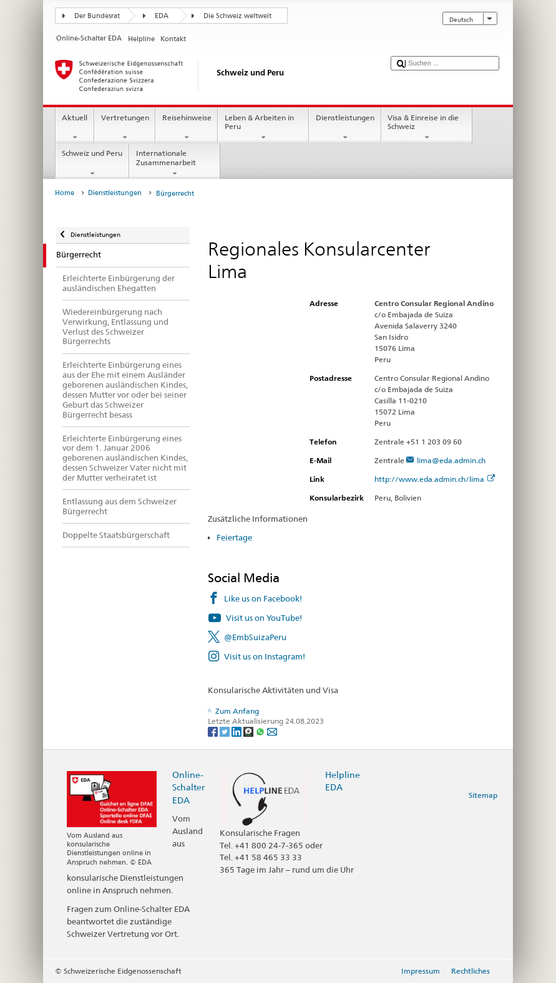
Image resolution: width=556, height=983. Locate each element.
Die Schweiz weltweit (237, 16)
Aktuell (75, 128)
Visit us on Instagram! (264, 656)
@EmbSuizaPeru (255, 637)
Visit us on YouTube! (264, 618)
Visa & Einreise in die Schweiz (427, 128)
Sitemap (483, 795)
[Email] (272, 731)
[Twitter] (226, 731)
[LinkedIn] (237, 731)
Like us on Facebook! (263, 598)
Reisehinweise (186, 128)
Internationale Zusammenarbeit (175, 163)
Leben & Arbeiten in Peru (263, 128)
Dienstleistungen (345, 128)
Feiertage (234, 537)
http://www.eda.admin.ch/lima (434, 479)
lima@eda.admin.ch (451, 460)
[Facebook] (214, 731)
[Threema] (249, 731)
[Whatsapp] (261, 731)
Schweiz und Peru (92, 163)
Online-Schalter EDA (188, 787)
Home (64, 193)
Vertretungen (125, 128)
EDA (161, 16)
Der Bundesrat (97, 16)
